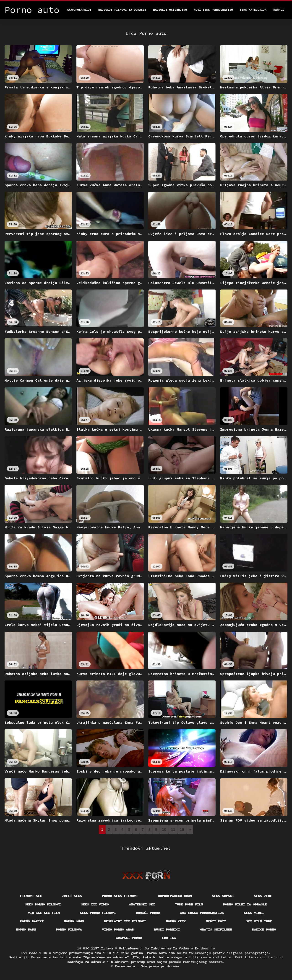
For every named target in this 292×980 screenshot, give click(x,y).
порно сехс (176, 921)
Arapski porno (129, 938)
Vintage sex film (44, 913)
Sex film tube (259, 921)
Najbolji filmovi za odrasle (122, 10)
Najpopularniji (79, 10)
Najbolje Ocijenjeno (170, 10)
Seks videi (254, 913)
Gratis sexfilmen (216, 929)
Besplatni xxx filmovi (125, 921)
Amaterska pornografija (202, 913)
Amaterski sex (142, 904)
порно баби (26, 929)
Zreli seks (72, 896)
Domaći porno (148, 913)
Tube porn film (189, 904)
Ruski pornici (167, 929)
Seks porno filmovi (43, 904)
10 (164, 829)
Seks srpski (223, 896)
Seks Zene (263, 896)
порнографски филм (175, 896)
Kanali (278, 10)
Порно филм (74, 921)
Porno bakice (32, 921)
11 (173, 829)
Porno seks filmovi (120, 896)
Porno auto (126, 966)
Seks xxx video (95, 904)
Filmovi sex (31, 896)
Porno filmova (69, 929)
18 (182, 829)
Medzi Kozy (216, 921)
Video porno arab (118, 929)
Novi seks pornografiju (213, 10)
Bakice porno (264, 929)
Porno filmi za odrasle (245, 904)
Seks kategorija (253, 10)
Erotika (169, 938)
